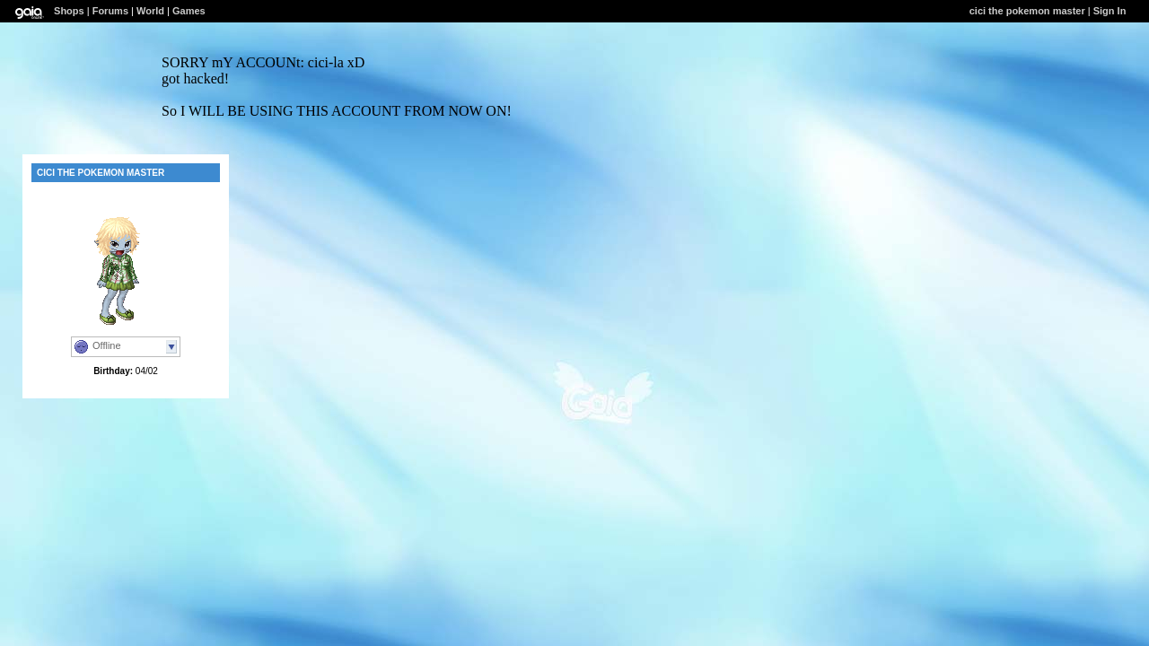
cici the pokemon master (1027, 10)
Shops (69, 10)
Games (189, 10)
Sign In (1110, 10)
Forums (110, 10)
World (150, 10)
